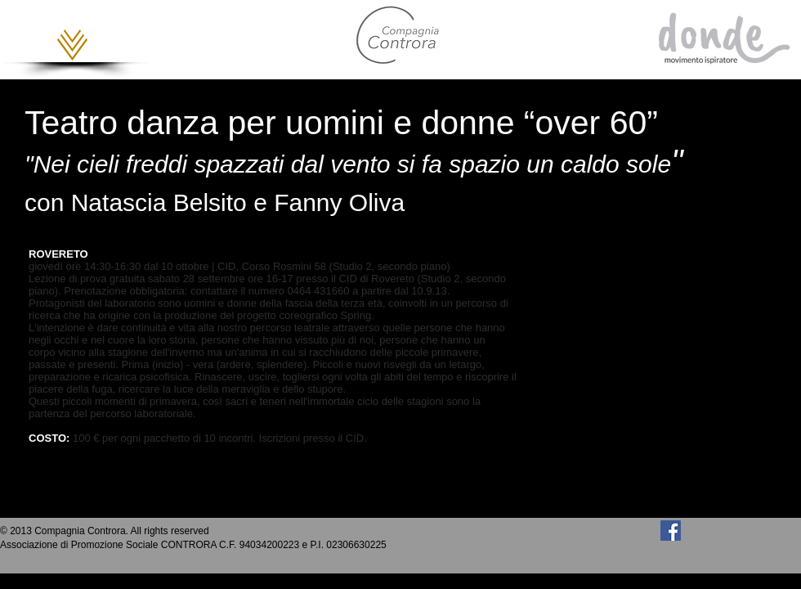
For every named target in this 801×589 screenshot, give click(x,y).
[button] (72, 45)
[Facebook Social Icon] (670, 530)
